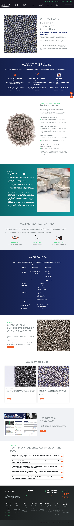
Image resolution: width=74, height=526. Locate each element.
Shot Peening (33, 508)
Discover (9, 399)
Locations (9, 510)
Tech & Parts (57, 5)
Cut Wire (10, 9)
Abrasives (32, 5)
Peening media (41, 5)
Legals (64, 522)
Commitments (8, 508)
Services (49, 5)
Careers (62, 1)
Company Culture (65, 504)
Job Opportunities (65, 512)
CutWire (16, 505)
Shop (67, 1)
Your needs (16, 5)
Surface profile (34, 510)
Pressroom (57, 508)
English (71, 1)
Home (6, 9)
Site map (67, 522)
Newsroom (57, 1)
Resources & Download (49, 1)
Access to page (49, 495)
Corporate (57, 505)
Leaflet (49, 509)
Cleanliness (33, 505)
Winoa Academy (65, 510)
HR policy (65, 506)
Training (25, 508)
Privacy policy (59, 522)
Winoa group (8, 505)
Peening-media (17, 514)
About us (24, 5)
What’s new (57, 514)
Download (43, 430)
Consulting (25, 505)
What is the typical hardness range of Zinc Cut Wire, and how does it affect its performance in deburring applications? (36, 456)
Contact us (65, 497)
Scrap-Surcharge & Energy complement (48, 522)
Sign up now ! (29, 495)
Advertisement (42, 505)
